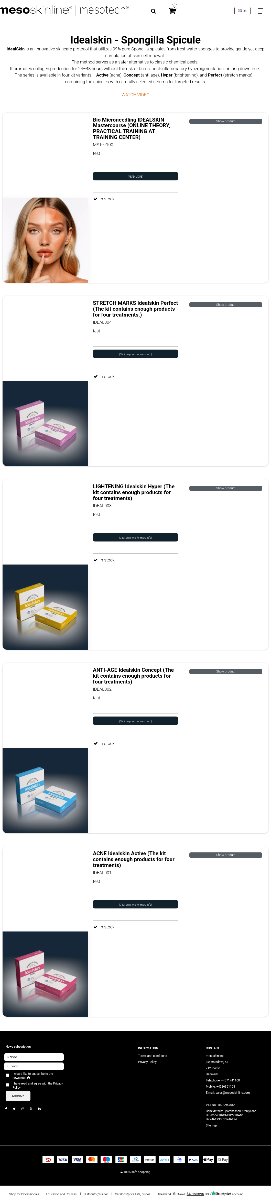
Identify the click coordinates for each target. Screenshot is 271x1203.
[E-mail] (34, 1066)
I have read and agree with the (38, 1085)
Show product (225, 121)
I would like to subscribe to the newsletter (33, 1076)
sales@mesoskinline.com (232, 1092)
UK (242, 11)
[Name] (34, 1057)
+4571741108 (230, 1080)
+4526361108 (225, 1086)
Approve (18, 1096)
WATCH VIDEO (135, 94)
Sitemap (211, 1125)
